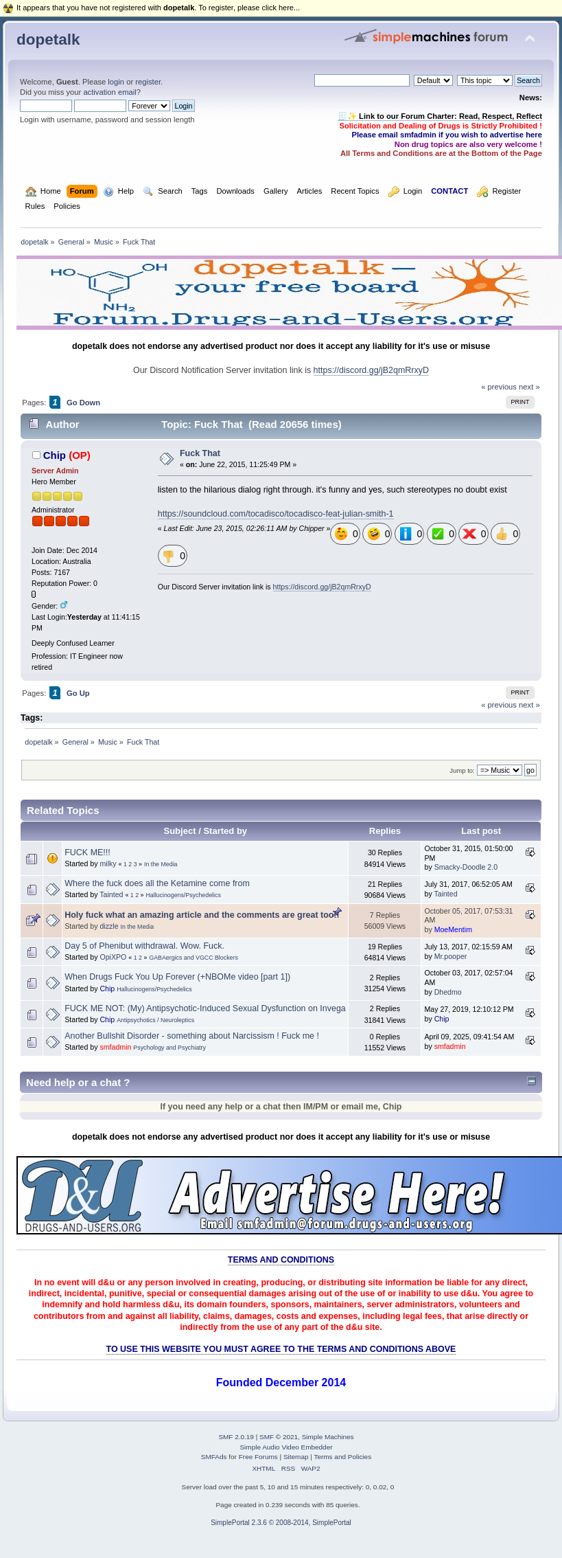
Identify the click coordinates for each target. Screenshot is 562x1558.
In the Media (161, 864)
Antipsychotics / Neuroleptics (155, 1020)
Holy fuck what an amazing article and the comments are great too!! (202, 915)
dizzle (108, 926)
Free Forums (258, 1456)
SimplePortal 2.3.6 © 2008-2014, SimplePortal (281, 1522)
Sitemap (296, 1456)
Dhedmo (448, 992)
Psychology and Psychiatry (169, 1047)
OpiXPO (112, 957)
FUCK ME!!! (87, 852)
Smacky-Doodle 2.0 (465, 867)
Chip (54, 455)
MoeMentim (453, 929)
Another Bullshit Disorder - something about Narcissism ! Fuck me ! (192, 1036)
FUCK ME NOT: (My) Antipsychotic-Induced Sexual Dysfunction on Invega (205, 1008)
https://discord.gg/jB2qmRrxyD (371, 370)
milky (107, 863)
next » (529, 387)
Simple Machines (328, 1437)
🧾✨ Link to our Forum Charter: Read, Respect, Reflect (440, 116)
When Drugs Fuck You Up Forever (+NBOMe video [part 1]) (177, 977)
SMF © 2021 (278, 1437)
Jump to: (462, 770)
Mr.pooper (450, 956)
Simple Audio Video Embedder (285, 1447)
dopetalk (48, 39)
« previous (499, 387)
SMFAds (214, 1456)
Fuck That (200, 453)
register (148, 82)
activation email (109, 92)
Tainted (111, 894)
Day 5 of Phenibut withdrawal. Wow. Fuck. (144, 946)
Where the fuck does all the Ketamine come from (157, 883)
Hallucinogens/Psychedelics (182, 895)
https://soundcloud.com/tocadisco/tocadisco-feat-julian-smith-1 (276, 514)
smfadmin (115, 1047)
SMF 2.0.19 (236, 1437)
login (116, 82)
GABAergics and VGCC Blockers (193, 957)
